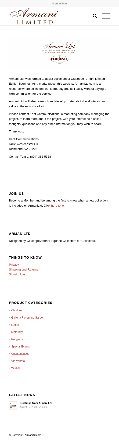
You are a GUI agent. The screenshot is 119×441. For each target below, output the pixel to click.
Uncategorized (20, 353)
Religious (17, 339)
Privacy (14, 264)
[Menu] (103, 16)
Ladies (15, 324)
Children (16, 310)
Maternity (17, 332)
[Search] (92, 16)
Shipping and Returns (23, 269)
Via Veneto (18, 361)
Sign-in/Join (59, 3)
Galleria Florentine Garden (27, 317)
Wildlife (15, 368)
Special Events (20, 346)
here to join (58, 205)
